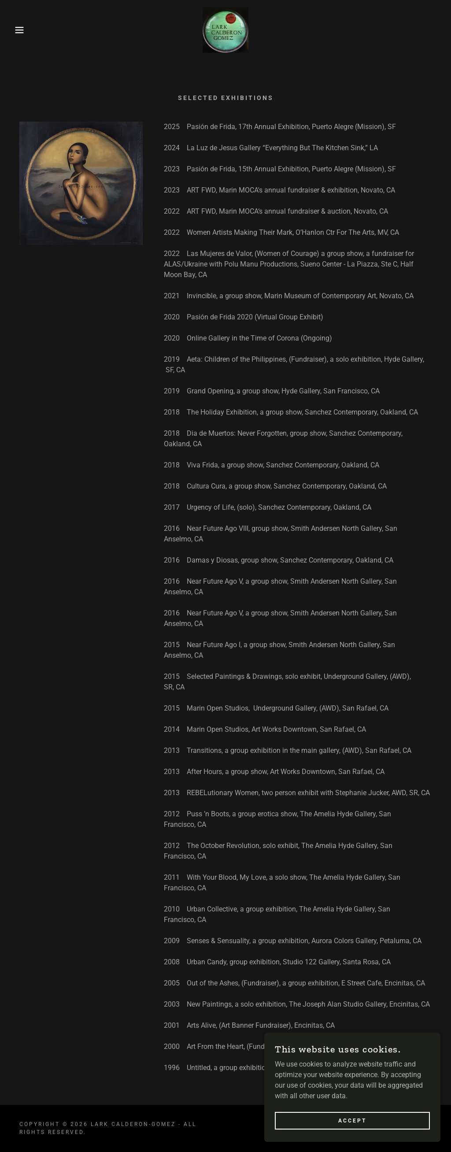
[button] (22, 30)
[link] (225, 29)
